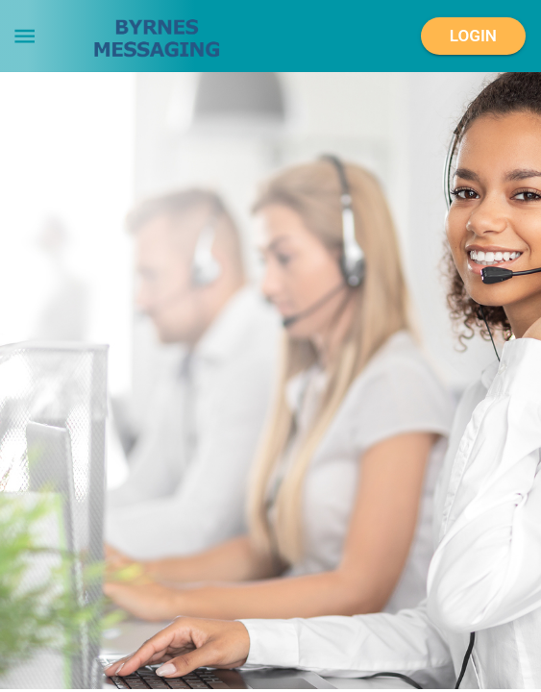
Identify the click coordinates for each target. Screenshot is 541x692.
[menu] (24, 36)
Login (473, 36)
